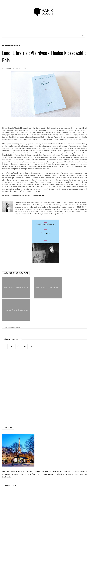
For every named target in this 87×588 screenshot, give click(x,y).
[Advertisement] (43, 28)
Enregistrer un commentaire (12, 328)
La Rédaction (8, 68)
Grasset (41, 196)
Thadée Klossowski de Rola (11, 45)
